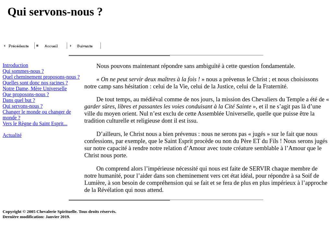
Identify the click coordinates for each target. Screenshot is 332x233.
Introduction (15, 65)
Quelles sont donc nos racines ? (35, 82)
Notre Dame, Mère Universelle (35, 88)
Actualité (12, 135)
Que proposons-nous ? (26, 94)
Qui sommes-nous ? (23, 71)
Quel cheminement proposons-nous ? (41, 77)
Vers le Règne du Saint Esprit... (35, 123)
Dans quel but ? (19, 100)
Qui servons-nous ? (23, 106)
